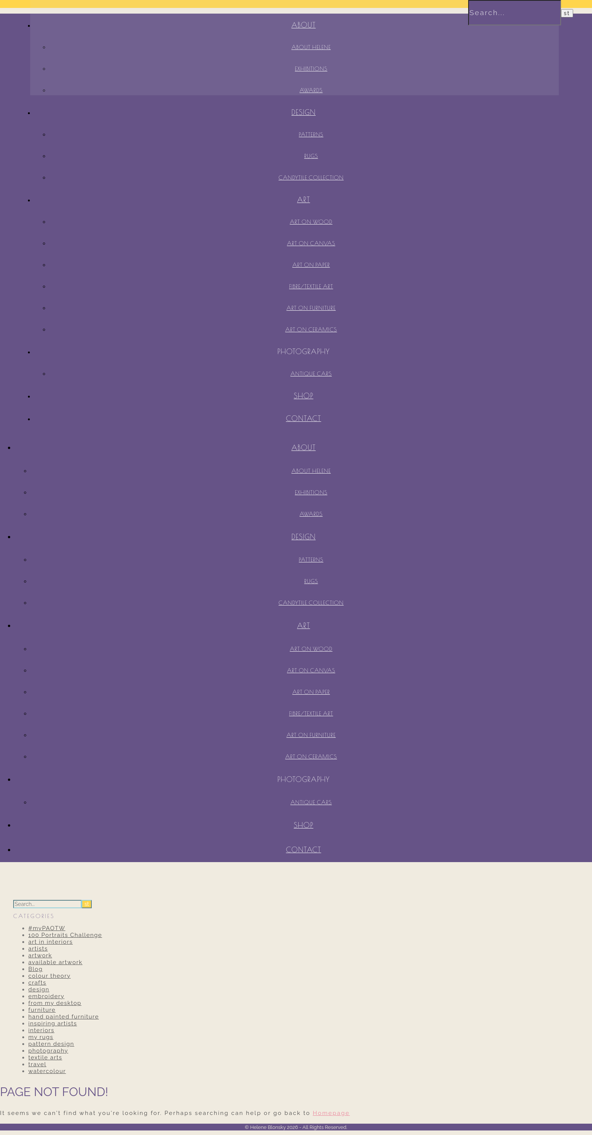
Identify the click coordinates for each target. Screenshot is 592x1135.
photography (48, 1050)
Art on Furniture (311, 308)
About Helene (311, 471)
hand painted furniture (63, 1016)
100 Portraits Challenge (65, 935)
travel (37, 1064)
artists (38, 948)
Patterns (311, 134)
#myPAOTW (46, 928)
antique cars (311, 373)
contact (303, 418)
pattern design (51, 1044)
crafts (37, 982)
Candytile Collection (311, 177)
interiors (41, 1030)
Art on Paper (311, 265)
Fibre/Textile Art (311, 286)
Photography (304, 351)
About (303, 447)
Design (303, 112)
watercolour (47, 1071)
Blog (35, 969)
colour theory (49, 975)
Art (303, 199)
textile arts (45, 1057)
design (38, 989)
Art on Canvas (311, 243)
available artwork (55, 962)
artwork (40, 955)
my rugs (40, 1037)
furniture (41, 1009)
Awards (310, 514)
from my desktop (55, 1003)
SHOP (303, 396)
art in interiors (50, 941)
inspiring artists (52, 1023)
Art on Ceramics (311, 329)
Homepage (331, 1113)
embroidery (46, 996)
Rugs (311, 156)
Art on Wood (311, 221)
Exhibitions (311, 492)
